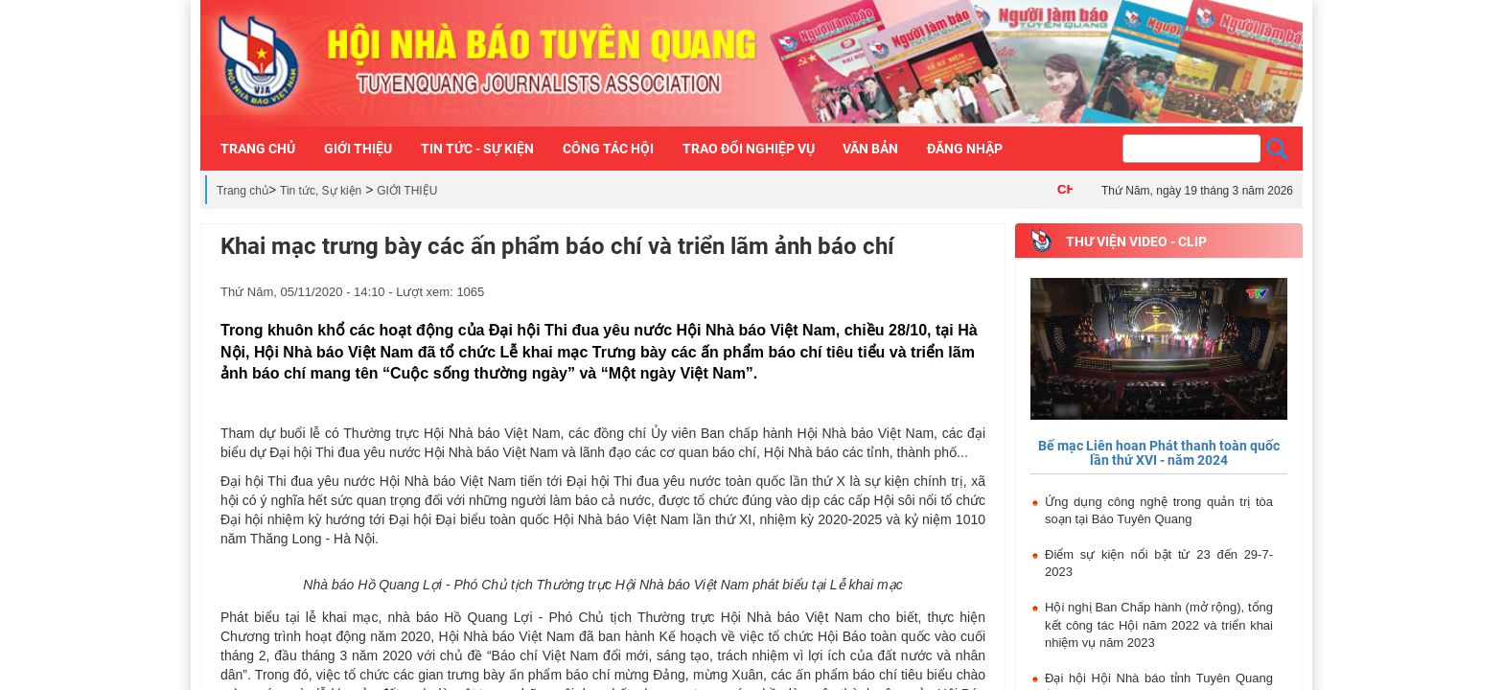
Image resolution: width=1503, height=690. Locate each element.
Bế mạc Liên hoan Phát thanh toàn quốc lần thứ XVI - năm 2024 (1159, 453)
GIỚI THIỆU (407, 190)
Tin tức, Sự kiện (320, 190)
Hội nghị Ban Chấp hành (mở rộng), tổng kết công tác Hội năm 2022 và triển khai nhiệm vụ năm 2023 (1159, 625)
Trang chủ (242, 190)
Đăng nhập (965, 148)
